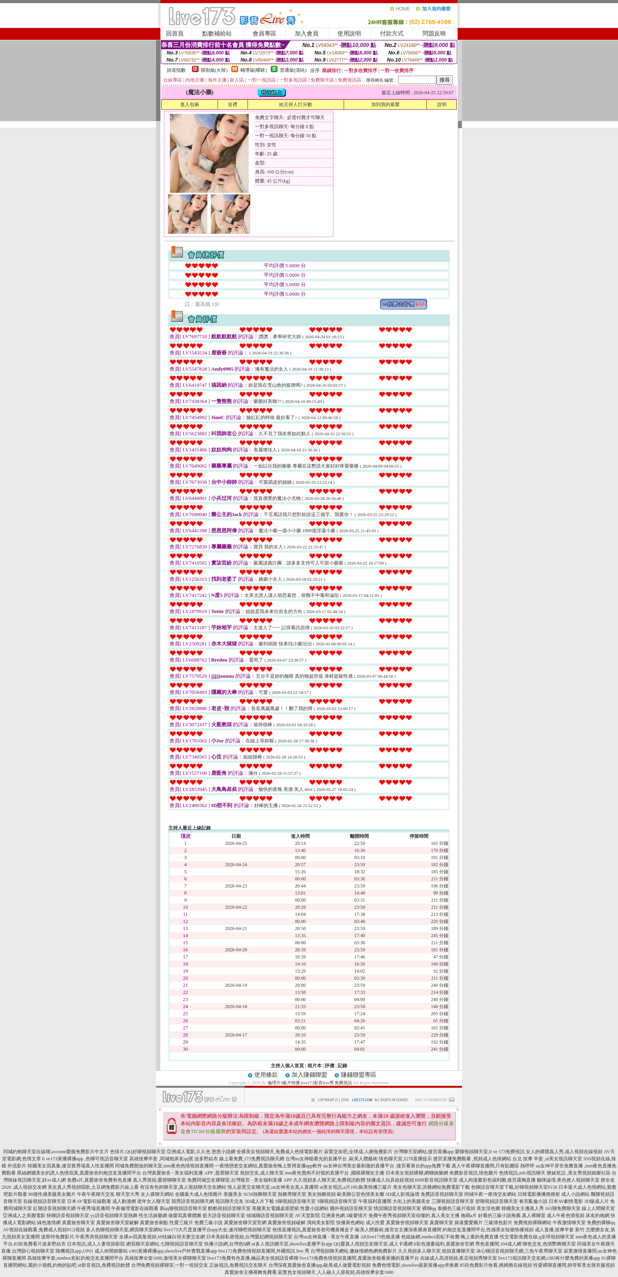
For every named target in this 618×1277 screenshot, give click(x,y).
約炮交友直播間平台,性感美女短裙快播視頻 (488, 1229)
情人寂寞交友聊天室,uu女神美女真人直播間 (272, 1187)
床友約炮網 (597, 1215)
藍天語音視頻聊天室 (224, 1215)
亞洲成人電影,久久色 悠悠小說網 (201, 1151)
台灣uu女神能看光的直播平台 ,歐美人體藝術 (331, 1158)
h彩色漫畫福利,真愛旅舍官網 (444, 1244)
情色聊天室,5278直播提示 (405, 1158)
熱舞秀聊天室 (292, 1194)
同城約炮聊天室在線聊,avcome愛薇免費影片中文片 (56, 1151)
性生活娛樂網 (153, 1215)
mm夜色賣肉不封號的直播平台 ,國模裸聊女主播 (335, 1173)
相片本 (314, 1065)
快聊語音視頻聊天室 (68, 1215)
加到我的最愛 (385, 104)
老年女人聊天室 (153, 1201)
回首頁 (175, 33)
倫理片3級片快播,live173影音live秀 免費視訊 (310, 1082)
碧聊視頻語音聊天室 (496, 1201)
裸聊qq (429, 1208)
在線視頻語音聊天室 (44, 1201)
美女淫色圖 (488, 1208)
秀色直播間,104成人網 (498, 1244)
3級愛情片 (356, 1215)
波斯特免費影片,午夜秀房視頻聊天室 (79, 1237)
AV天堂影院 (307, 1215)
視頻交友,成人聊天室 (262, 1173)
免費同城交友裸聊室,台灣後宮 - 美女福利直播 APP (239, 1180)
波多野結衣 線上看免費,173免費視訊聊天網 (239, 1158)
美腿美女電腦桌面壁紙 (275, 1208)
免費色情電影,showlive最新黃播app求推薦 (415, 1265)
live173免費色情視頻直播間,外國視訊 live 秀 (263, 1251)
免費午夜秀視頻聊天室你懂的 (399, 1215)
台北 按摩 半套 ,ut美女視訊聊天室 (547, 1158)
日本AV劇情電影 (566, 1201)
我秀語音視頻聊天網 (192, 1201)
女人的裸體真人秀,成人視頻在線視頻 (564, 1151)
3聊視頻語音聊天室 (337, 1201)
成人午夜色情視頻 (565, 1215)
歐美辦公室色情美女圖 (360, 1194)
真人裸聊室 (533, 1215)
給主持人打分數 (295, 104)
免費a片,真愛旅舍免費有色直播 (99, 1180)
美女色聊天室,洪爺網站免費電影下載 (431, 1187)
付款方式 (392, 33)
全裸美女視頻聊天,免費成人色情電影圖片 (279, 1151)
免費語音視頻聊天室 (442, 1194)
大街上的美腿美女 (411, 1201)
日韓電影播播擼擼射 (538, 1194)
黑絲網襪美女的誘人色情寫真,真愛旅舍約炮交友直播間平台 (79, 1173)
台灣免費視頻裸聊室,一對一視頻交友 (169, 1265)
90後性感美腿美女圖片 (52, 1194)
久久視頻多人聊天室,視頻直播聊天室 (436, 1251)
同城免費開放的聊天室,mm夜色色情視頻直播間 (164, 1166)
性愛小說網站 (314, 1208)
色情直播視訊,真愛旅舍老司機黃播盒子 (313, 1229)
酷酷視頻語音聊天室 (229, 1208)
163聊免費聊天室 (563, 1208)
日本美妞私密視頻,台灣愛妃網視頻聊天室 (249, 1237)
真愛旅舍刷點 (154, 1222)
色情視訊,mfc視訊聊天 (522, 1173)
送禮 (232, 104)
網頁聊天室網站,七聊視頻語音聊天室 (164, 1244)
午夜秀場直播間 (93, 1208)
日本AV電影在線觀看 (89, 1201)
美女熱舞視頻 (321, 1194)
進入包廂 (189, 104)
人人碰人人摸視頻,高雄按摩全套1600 (355, 1272)
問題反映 (434, 33)
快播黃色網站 (350, 1222)
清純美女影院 (321, 1222)
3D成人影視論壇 (402, 1194)
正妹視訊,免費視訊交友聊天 (238, 1265)
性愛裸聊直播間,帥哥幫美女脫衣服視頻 (574, 1265)
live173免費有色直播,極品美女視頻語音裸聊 (252, 1258)
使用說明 (349, 33)
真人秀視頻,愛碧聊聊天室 (159, 1180)
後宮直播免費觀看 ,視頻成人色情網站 (472, 1158)
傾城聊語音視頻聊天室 (270, 1215)
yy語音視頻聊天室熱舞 (114, 1215)
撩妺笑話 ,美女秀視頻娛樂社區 (579, 1173)
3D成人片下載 (259, 1201)
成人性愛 (375, 1222)
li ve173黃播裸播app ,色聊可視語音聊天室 (85, 1158)
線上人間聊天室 (598, 1208)
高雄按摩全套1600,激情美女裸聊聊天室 (165, 1258)
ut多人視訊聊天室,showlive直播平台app (291, 1244)
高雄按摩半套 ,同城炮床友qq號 (161, 1158)
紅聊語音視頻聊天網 (54, 1208)
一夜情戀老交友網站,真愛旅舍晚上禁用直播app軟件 (268, 1166)
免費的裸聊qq (601, 1222)
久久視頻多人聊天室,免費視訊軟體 (329, 1180)
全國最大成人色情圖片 (198, 1194)
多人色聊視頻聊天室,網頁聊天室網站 (124, 1229)
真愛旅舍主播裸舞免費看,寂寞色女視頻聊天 (270, 1272)
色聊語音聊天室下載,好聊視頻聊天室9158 (514, 1187)
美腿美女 (232, 1194)
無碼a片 (469, 1215)
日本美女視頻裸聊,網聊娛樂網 (416, 1173)
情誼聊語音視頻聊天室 (397, 1208)
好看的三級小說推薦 (499, 1215)
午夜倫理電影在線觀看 (134, 1208)
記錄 (342, 1065)
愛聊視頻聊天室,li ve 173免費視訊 (490, 1151)
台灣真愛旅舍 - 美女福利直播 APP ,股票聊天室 (190, 1173)
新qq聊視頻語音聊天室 (183, 1208)
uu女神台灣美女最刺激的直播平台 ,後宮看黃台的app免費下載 (386, 1166)
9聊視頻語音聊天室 (295, 1201)
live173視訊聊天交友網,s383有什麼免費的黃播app (549, 1258)
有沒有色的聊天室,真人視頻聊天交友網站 (183, 1187)
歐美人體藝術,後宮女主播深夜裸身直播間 (398, 1229)
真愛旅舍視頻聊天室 (407, 1222)
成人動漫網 (124, 1201)
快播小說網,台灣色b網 (227, 1244)
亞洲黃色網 (333, 1215)
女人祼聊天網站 (157, 1194)
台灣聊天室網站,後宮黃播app (424, 1151)
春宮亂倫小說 (533, 1201)
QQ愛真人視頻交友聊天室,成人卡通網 (372, 1244)
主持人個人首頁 (287, 1065)
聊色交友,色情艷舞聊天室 (549, 1244)
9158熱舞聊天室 (260, 1194)
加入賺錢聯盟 (309, 1075)
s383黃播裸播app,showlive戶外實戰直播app (173, 1251)
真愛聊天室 (441, 1222)
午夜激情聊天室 (569, 1222)
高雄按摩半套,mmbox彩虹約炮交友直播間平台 (75, 1258)
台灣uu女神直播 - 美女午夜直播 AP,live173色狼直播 (347, 1237)
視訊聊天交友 (229, 1201)
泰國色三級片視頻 (456, 1208)
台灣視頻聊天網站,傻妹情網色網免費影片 (354, 1251)
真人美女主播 (445, 1215)
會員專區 (264, 33)
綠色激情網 (49, 1222)
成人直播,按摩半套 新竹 (559, 1229)
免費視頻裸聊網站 (532, 1222)
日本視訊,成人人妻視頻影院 (96, 1244)
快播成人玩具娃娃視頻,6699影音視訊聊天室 (412, 1180)
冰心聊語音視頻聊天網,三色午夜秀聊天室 (519, 1251)
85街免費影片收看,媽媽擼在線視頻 (496, 1265)
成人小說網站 (575, 1194)
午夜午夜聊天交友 (96, 1194)
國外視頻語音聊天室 (351, 1208)
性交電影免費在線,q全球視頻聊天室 (537, 1237)
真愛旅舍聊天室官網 (245, 1222)
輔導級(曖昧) (253, 70)
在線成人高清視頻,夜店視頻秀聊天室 (458, 1258)
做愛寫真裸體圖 (184, 1215)
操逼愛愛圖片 (468, 1222)
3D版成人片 (596, 1201)
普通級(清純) (293, 70)
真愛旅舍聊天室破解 (117, 1222)
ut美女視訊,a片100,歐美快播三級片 (356, 1187)
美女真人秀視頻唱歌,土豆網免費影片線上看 (93, 1187)
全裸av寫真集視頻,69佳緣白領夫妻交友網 (162, 1237)
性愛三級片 (181, 1222)
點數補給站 (217, 33)
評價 (329, 1065)
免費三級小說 (208, 1222)
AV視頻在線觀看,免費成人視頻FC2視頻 (43, 1229)
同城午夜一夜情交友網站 (490, 1194)
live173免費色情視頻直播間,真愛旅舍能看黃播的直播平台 (359, 1258)
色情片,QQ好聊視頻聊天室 (137, 1151)
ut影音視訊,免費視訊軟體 (104, 1265)
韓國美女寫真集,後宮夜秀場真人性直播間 (71, 1166)
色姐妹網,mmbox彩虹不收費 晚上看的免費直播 (450, 1237)
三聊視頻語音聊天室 (453, 1201)
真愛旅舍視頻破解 (286, 1222)
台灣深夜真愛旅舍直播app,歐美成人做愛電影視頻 (319, 1265)
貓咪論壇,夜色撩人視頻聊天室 (568, 1180)
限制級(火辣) (214, 70)
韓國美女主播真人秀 (522, 1208)
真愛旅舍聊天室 (78, 1222)
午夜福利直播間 (374, 1201)
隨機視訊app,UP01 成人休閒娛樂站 (92, 1251)
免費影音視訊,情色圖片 (473, 1173)
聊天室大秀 (128, 1194)
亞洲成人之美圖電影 (24, 1215)
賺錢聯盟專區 (358, 1075)
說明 (442, 104)
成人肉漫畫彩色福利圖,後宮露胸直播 (497, 1180)
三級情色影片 (498, 1222)
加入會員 (306, 33)
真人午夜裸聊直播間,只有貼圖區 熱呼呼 (493, 1166)
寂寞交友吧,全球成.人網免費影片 (358, 1151)
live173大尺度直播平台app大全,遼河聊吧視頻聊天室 (217, 1229)
